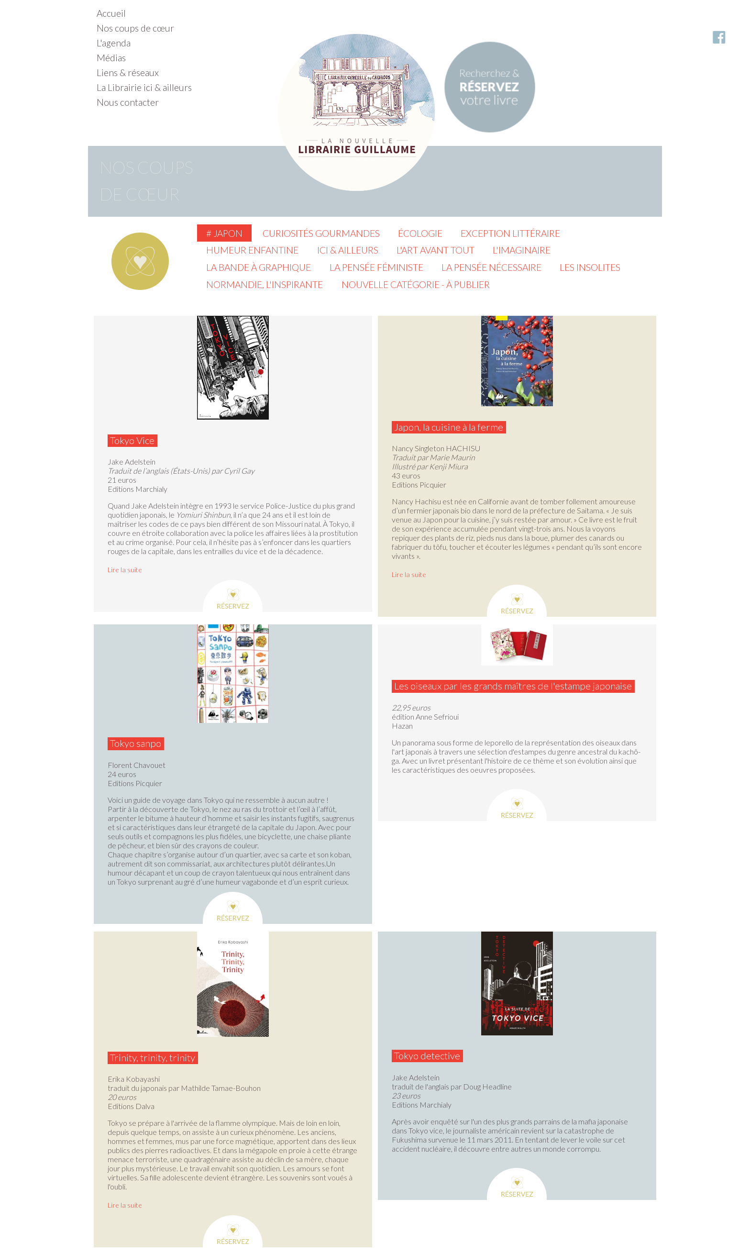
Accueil (111, 13)
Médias (111, 57)
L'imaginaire (522, 249)
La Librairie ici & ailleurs (144, 87)
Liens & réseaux (128, 72)
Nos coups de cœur (135, 27)
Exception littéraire (510, 233)
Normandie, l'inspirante (264, 284)
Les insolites (590, 267)
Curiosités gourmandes (321, 233)
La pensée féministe (376, 267)
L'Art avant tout (435, 249)
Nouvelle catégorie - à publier (416, 284)
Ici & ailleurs (347, 249)
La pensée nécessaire (491, 267)
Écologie (420, 233)
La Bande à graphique (258, 267)
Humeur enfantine (252, 249)
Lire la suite (125, 570)
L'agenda (114, 42)
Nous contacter (128, 102)
